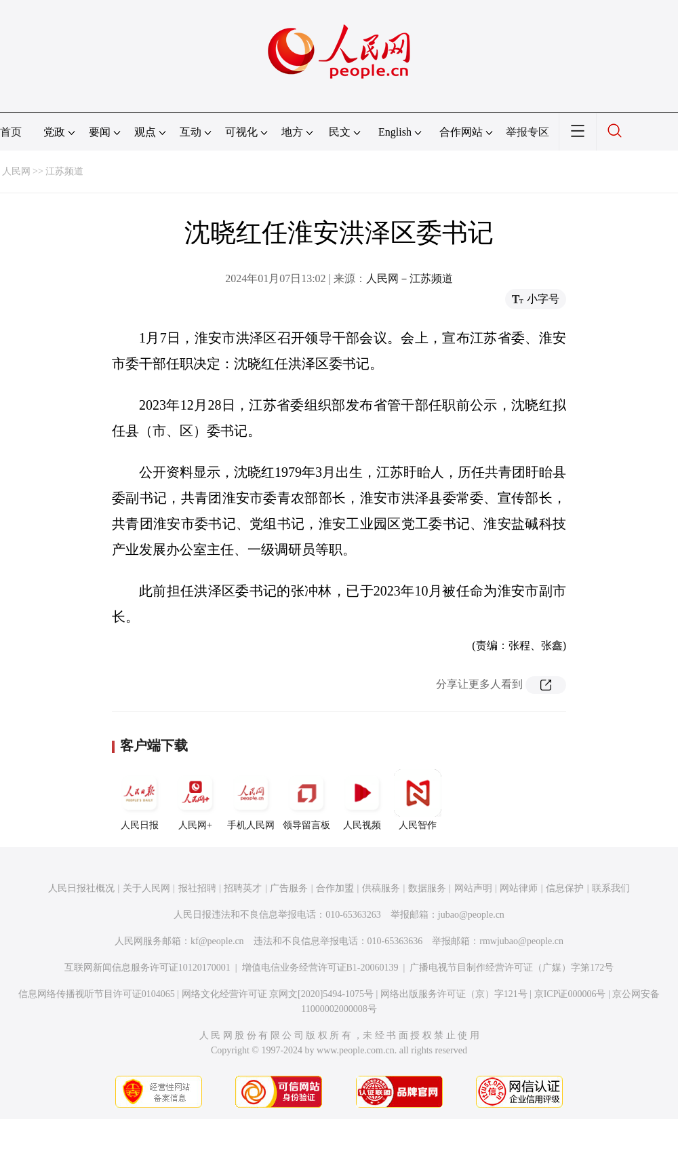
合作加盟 (335, 888)
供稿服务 (381, 888)
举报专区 (527, 132)
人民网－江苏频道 (409, 278)
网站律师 (519, 888)
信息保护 (565, 888)
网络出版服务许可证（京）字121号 (453, 994)
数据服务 (427, 888)
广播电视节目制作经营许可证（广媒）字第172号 (512, 967)
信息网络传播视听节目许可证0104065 (96, 994)
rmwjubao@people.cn (521, 941)
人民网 (16, 171)
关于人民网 (146, 888)
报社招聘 (197, 888)
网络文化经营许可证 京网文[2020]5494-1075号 (278, 994)
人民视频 (362, 799)
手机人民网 (251, 799)
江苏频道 (64, 171)
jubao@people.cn (471, 915)
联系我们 (611, 888)
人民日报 (139, 799)
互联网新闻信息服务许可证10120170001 (147, 967)
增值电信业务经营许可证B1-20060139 (320, 967)
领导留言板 (306, 799)
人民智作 (417, 799)
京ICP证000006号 (570, 994)
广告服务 (289, 888)
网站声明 (473, 888)
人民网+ (195, 799)
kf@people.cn (217, 941)
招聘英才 (243, 888)
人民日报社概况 (81, 888)
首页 (11, 132)
